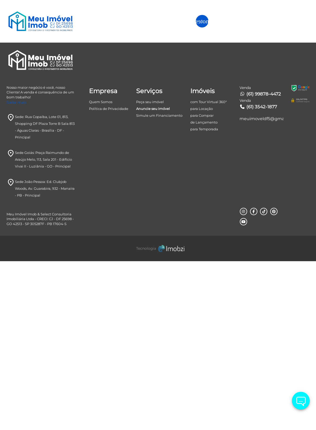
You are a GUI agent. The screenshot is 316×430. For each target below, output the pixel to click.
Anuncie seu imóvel (153, 278)
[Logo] (44, 21)
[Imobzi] (158, 417)
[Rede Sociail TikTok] (263, 380)
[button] (235, 21)
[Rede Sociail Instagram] (243, 380)
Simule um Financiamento (159, 284)
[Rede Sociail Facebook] (253, 380)
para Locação (201, 278)
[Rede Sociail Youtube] (243, 390)
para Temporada (204, 298)
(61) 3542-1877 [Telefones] (258, 275)
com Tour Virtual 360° (208, 271)
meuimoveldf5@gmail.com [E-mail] (262, 287)
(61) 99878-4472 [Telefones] (260, 263)
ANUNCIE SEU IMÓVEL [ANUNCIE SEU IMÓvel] (281, 21)
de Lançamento (204, 291)
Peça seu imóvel (150, 271)
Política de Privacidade (108, 278)
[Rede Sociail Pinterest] (273, 380)
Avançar (260, 174)
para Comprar (202, 284)
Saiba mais (16, 271)
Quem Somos (100, 271)
